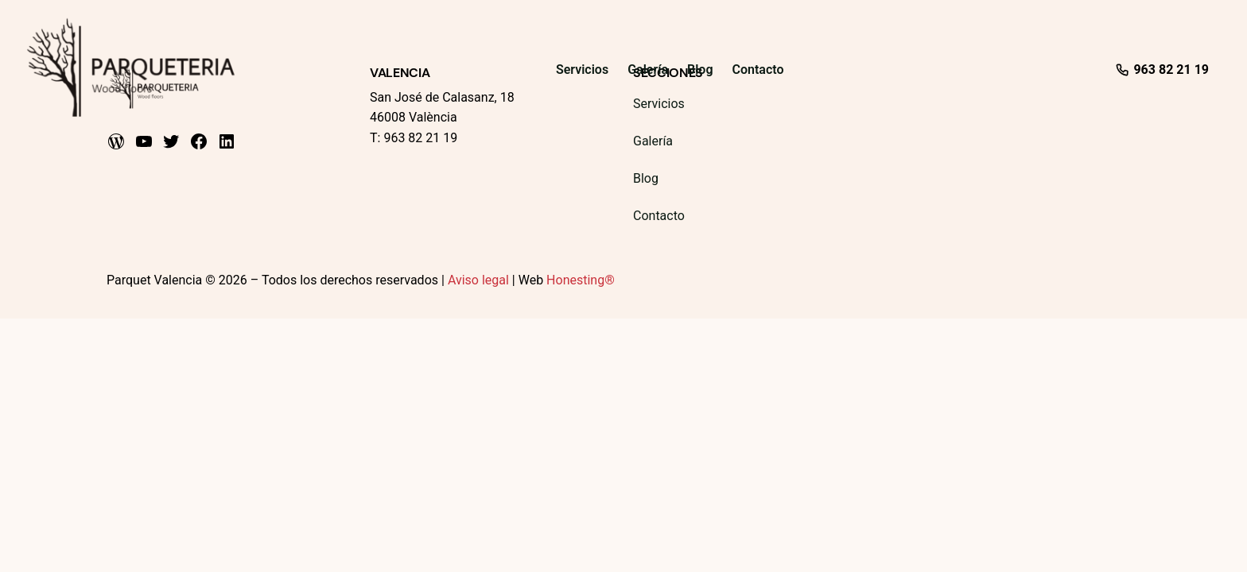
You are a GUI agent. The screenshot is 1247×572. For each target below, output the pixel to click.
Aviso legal (478, 280)
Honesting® (580, 280)
